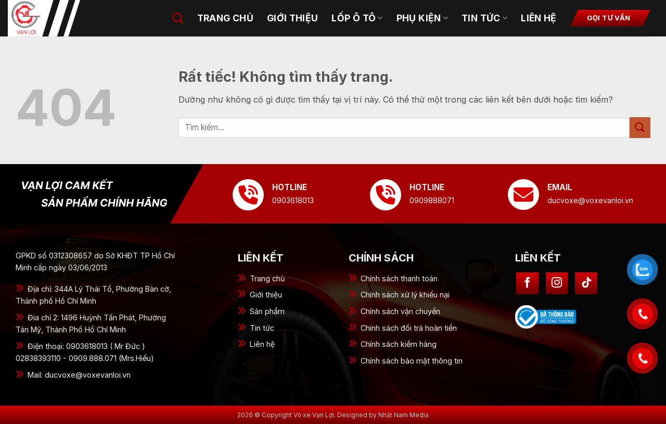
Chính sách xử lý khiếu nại (405, 294)
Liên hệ (262, 344)
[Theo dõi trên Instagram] (557, 283)
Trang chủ (267, 278)
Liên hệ (538, 18)
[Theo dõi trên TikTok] (586, 283)
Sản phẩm (267, 311)
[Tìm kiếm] (177, 18)
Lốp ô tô (356, 18)
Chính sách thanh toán (399, 278)
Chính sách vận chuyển (400, 311)
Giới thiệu (292, 18)
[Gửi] (640, 127)
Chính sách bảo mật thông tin (412, 360)
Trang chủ (225, 18)
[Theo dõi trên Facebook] (527, 283)
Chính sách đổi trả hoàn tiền (409, 327)
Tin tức (484, 18)
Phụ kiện (422, 18)
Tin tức (262, 327)
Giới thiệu (266, 294)
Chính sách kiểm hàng (399, 344)
